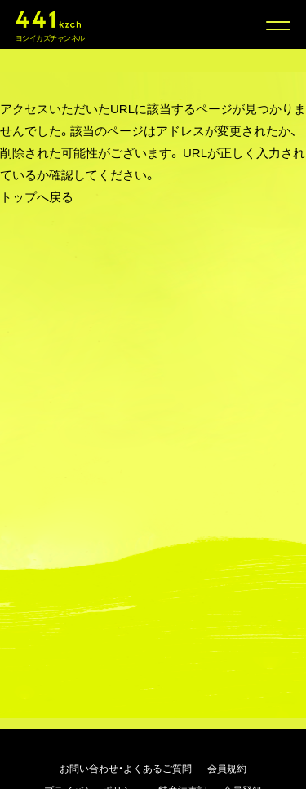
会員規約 (226, 767)
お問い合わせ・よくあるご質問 (126, 767)
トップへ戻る (36, 196)
